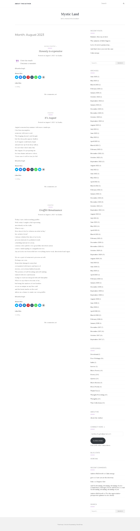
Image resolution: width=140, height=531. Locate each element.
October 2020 (95, 250)
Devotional (94, 354)
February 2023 (95, 149)
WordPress (79, 524)
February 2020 (95, 279)
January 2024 (94, 105)
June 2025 (93, 77)
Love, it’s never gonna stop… (100, 45)
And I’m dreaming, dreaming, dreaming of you (107, 488)
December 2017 (95, 327)
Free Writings (95, 358)
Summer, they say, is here (99, 37)
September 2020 (96, 254)
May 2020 (93, 271)
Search (120, 63)
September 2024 (96, 101)
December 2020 (95, 242)
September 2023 (96, 121)
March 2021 (94, 234)
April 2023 (93, 141)
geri (91, 478)
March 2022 (94, 186)
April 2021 (93, 230)
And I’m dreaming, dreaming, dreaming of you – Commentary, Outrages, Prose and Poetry (106, 486)
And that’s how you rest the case (101, 49)
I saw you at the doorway (104, 478)
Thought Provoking (97, 395)
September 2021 (96, 210)
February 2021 (95, 238)
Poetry (51, 113)
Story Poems (94, 387)
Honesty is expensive (50, 51)
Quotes (93, 379)
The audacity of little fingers (100, 41)
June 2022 (93, 174)
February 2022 (95, 190)
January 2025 (94, 93)
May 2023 (93, 137)
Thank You (94, 391)
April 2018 (93, 311)
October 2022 (95, 157)
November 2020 (95, 246)
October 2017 (95, 335)
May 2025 (93, 81)
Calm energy (94, 53)
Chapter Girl (100, 482)
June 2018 (93, 303)
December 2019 (95, 287)
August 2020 (94, 258)
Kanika (60, 56)
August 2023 (94, 125)
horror (92, 366)
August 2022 (94, 165)
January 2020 (94, 283)
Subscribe (98, 441)
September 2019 (96, 291)
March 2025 (94, 85)
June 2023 (93, 133)
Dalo (92, 482)
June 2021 (93, 222)
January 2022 (94, 194)
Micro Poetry (50, 46)
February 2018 (95, 319)
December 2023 (95, 109)
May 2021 (93, 226)
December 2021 (95, 198)
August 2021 (94, 214)
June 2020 (93, 267)
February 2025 (95, 89)
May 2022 (93, 178)
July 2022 (93, 170)
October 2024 (95, 97)
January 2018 (94, 323)
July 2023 (93, 129)
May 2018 (93, 307)
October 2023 (95, 117)
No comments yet (50, 94)
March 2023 (94, 145)
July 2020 (93, 263)
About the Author (23, 3)
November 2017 (95, 331)
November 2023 (95, 113)
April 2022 (93, 182)
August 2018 (94, 299)
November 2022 (95, 153)
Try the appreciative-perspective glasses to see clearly (105, 494)
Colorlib (66, 524)
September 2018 (96, 295)
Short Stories (95, 383)
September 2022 (96, 161)
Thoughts (93, 399)
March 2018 (94, 315)
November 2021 (95, 202)
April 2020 (94, 275)
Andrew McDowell (96, 473)
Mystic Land (70, 14)
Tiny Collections (96, 403)
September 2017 (96, 339)
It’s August (50, 117)
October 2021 (95, 206)
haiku (92, 362)
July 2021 (93, 218)
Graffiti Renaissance (50, 210)
